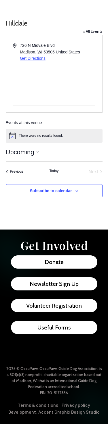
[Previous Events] (15, 172)
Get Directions (33, 58)
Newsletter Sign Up (54, 283)
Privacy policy (76, 405)
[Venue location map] (54, 83)
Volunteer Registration (54, 305)
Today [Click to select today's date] (53, 171)
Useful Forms (54, 327)
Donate (54, 262)
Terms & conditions (38, 405)
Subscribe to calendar (51, 190)
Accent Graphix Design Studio (69, 412)
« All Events (93, 31)
